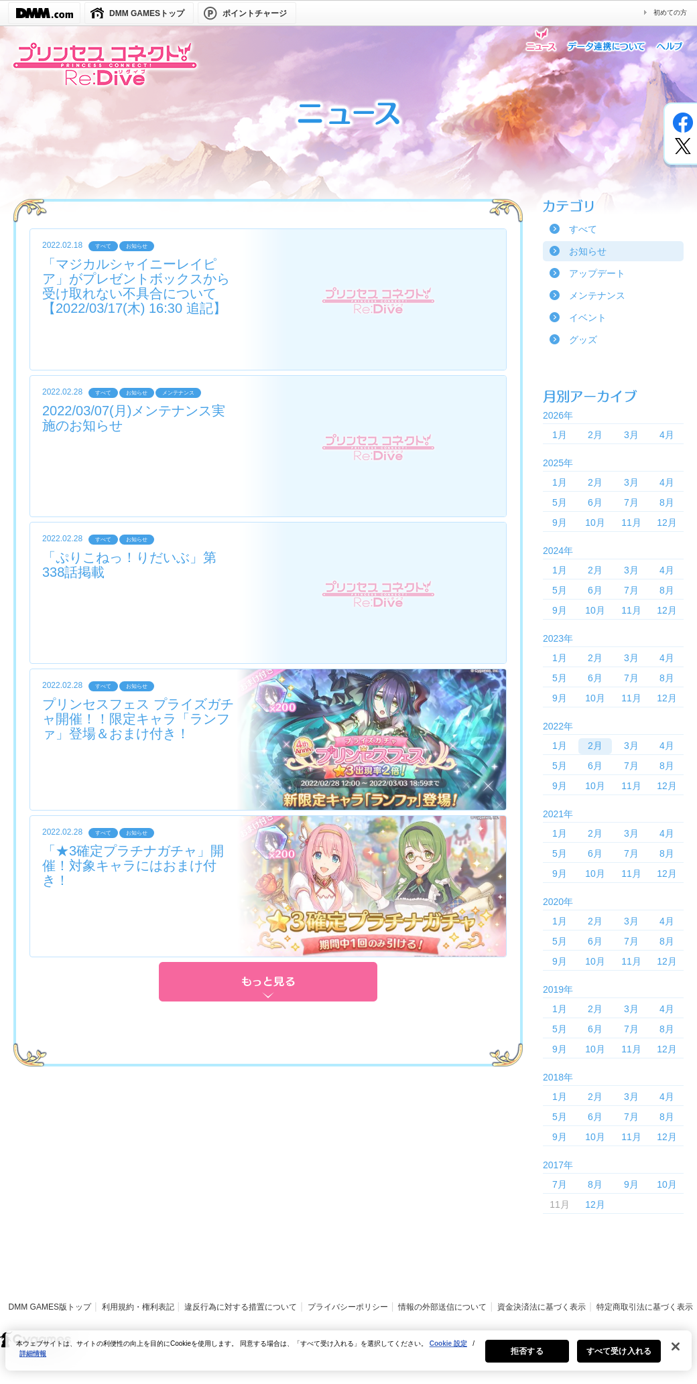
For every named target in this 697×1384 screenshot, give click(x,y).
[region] (348, 1358)
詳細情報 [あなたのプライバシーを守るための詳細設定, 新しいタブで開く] (32, 1361)
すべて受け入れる (618, 1359)
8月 (666, 502)
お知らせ (588, 251)
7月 (631, 502)
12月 (667, 522)
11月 (631, 522)
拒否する (527, 1359)
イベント (588, 317)
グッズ (583, 339)
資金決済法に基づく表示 (541, 1307)
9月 (559, 522)
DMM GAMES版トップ (50, 1307)
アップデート (597, 273)
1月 (559, 434)
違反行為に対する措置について (240, 1307)
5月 (559, 502)
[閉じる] (675, 1354)
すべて (583, 229)
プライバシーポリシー (348, 1307)
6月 (595, 502)
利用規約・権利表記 (138, 1307)
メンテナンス (597, 295)
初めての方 (670, 12)
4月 (666, 434)
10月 (595, 522)
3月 (631, 434)
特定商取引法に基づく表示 (644, 1307)
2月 (595, 434)
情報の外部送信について (442, 1307)
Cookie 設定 (448, 1351)
